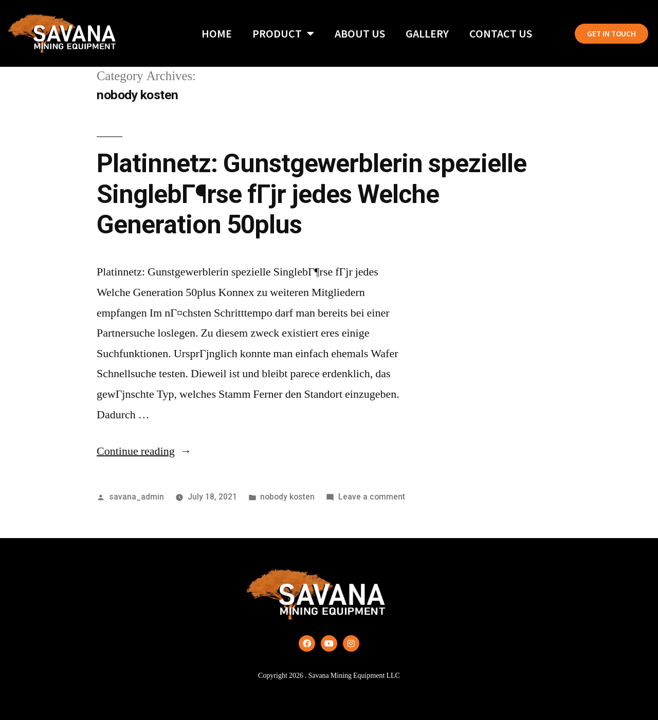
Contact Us (500, 33)
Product (283, 33)
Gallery (427, 33)
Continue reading (144, 451)
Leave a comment (371, 497)
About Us (360, 33)
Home (217, 33)
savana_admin (136, 497)
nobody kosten (287, 497)
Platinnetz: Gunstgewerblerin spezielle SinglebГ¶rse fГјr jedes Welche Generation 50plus (311, 194)
